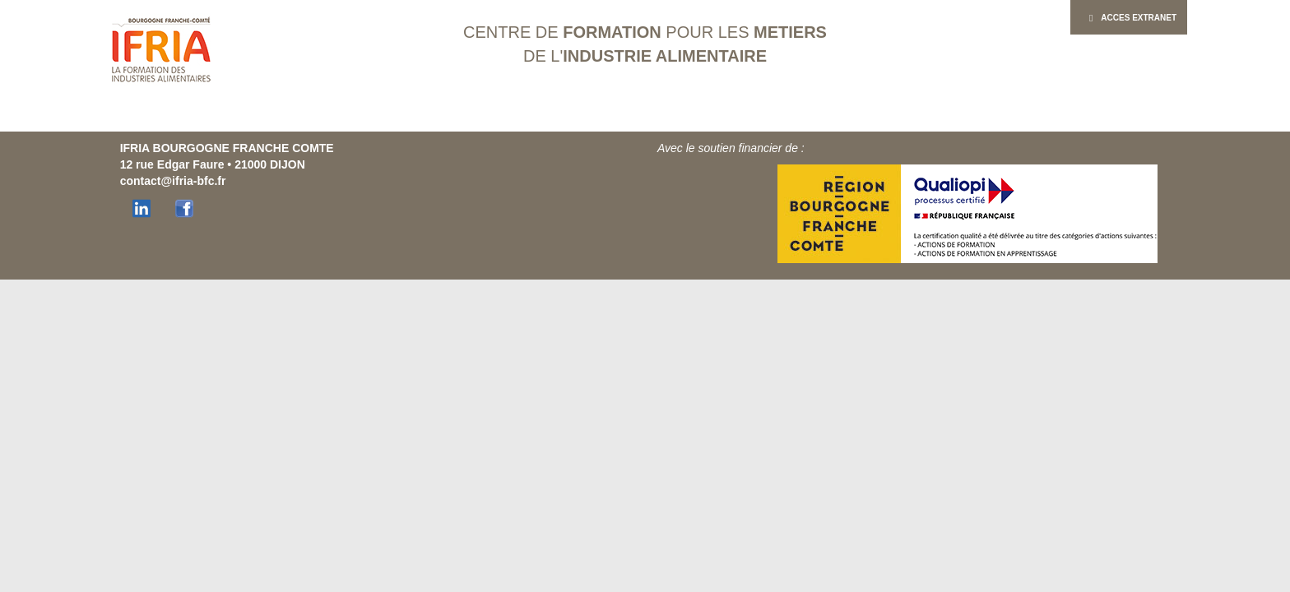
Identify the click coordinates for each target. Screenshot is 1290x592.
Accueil (236, 115)
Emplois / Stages (886, 115)
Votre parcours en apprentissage (516, 115)
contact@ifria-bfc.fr (173, 180)
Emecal (803, 115)
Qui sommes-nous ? (334, 115)
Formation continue (702, 115)
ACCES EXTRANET (1128, 18)
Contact (1052, 115)
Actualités (980, 115)
